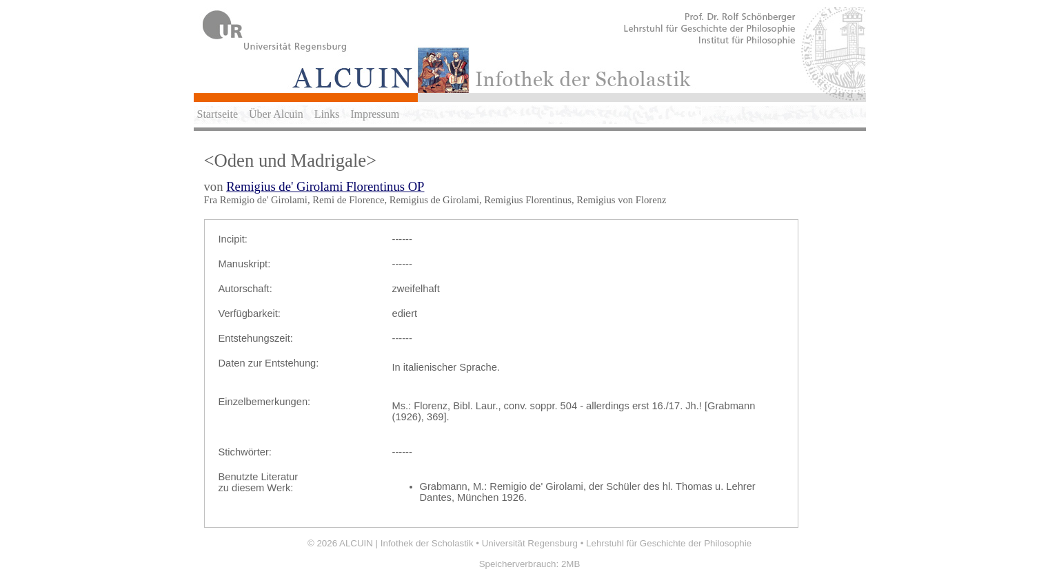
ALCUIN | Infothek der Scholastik (406, 543)
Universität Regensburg (530, 543)
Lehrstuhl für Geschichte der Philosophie (669, 543)
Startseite (218, 114)
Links (326, 114)
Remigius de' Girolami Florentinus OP (325, 186)
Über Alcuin (276, 114)
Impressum (374, 114)
